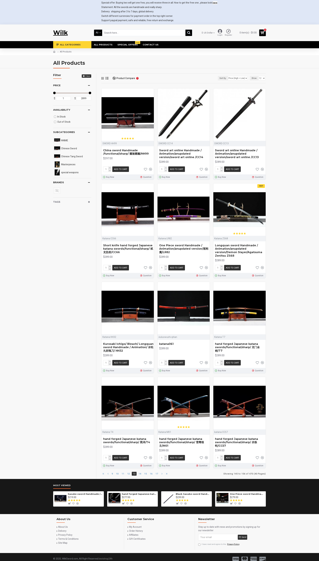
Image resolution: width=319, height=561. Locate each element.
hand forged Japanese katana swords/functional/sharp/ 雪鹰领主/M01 (181, 442)
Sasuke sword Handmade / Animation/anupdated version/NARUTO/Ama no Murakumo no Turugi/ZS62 (85, 494)
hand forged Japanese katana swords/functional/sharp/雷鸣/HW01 (139, 494)
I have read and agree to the (219, 544)
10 (117, 473)
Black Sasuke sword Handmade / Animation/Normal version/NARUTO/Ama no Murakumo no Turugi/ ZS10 (193, 494)
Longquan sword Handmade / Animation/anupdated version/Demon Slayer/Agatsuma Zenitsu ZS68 (238, 250)
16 (151, 473)
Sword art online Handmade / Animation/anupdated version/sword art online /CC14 (181, 154)
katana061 (166, 343)
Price (56, 85)
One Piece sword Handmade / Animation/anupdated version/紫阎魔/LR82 (183, 249)
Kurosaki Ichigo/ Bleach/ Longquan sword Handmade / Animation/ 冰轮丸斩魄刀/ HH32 (128, 347)
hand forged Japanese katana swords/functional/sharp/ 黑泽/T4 (126, 440)
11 (123, 473)
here (215, 2)
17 (157, 473)
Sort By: (222, 78)
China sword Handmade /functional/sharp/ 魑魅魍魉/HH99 (126, 152)
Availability (61, 109)
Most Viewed (62, 485)
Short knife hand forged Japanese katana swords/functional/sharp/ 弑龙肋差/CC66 (128, 249)
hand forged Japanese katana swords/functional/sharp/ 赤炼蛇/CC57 (236, 442)
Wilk (60, 32)
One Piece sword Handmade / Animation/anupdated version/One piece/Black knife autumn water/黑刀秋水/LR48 (247, 494)
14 (140, 473)
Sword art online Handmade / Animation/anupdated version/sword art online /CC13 (237, 154)
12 (128, 473)
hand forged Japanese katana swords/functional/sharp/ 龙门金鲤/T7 (237, 347)
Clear (87, 76)
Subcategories (64, 132)
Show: (254, 78)
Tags (56, 201)
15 (145, 473)
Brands (58, 182)
